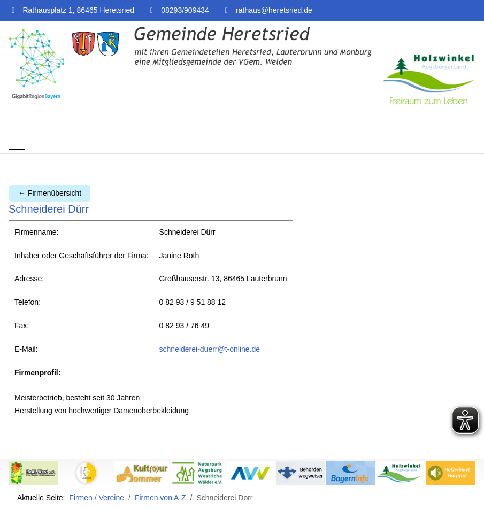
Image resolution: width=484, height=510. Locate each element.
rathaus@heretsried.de (274, 10)
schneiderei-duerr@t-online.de (209, 349)
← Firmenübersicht (49, 193)
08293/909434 (185, 10)
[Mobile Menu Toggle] (17, 145)
